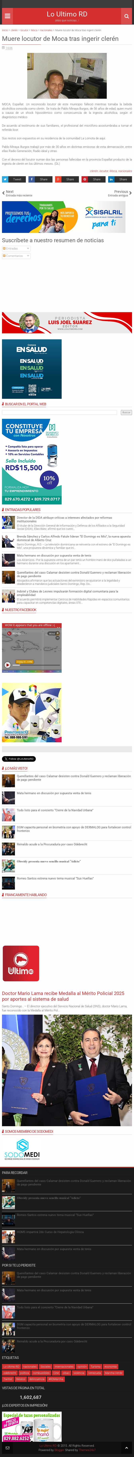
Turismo (96, 1366)
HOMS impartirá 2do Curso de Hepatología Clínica (50, 1232)
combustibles (41, 1373)
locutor (103, 171)
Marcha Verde (113, 1373)
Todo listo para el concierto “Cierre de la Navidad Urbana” (55, 810)
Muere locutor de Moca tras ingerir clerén (60, 38)
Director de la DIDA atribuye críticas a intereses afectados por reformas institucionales (64, 519)
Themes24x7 (87, 1450)
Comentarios (13, 256)
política (24, 1373)
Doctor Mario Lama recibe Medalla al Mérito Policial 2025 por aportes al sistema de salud (63, 996)
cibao (66, 1373)
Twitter (8, 1379)
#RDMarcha (56, 1379)
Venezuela (94, 1373)
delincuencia (37, 1379)
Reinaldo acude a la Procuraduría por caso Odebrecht (52, 844)
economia (111, 1366)
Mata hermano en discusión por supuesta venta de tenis (54, 555)
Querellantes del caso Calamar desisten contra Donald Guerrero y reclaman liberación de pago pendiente (74, 574)
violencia (79, 1373)
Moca (113, 171)
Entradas (10, 248)
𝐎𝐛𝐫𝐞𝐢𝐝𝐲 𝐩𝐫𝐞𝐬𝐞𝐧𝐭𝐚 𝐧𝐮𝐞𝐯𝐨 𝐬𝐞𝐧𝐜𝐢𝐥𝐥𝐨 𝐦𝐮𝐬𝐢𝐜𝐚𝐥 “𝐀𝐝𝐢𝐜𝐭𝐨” (49, 861)
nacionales (125, 171)
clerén (94, 171)
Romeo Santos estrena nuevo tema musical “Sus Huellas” (55, 878)
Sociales (46, 1366)
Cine (56, 1373)
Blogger (59, 1450)
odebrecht (10, 1373)
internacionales (64, 1366)
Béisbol (20, 1379)
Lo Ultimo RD (67, 14)
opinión (82, 1366)
